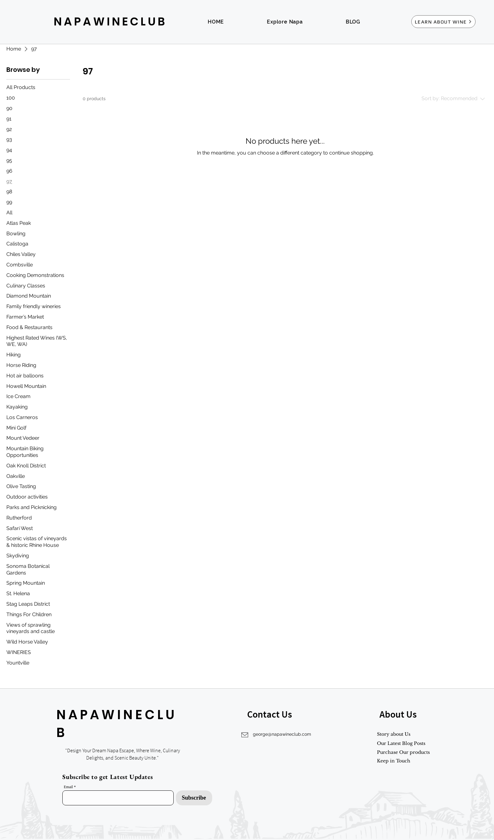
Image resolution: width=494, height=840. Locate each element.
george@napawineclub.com (282, 734)
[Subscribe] (194, 797)
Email (68, 787)
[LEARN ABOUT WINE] (443, 21)
